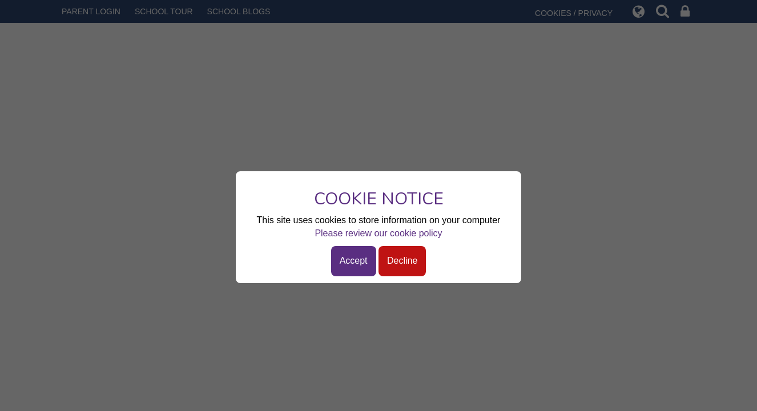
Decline (402, 260)
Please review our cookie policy (378, 233)
